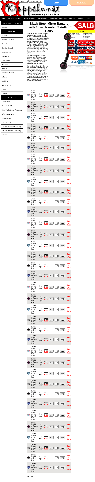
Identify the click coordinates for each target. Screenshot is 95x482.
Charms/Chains (7, 118)
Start (3, 18)
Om (88, 18)
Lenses (72, 18)
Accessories (6, 102)
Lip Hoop (5, 81)
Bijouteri (81, 18)
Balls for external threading (12, 110)
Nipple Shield (6, 85)
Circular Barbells (7, 48)
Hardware (5, 64)
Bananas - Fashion (8, 40)
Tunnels (4, 93)
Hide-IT (4, 69)
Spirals (4, 89)
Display (4, 27)
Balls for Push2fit (8, 114)
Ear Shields (6, 56)
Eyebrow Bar (6, 60)
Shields (4, 135)
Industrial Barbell (8, 73)
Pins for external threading (11, 126)
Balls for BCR (7, 106)
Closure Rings (6, 52)
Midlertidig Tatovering (58, 18)
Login (56, 3)
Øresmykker (42, 18)
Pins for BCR (6, 122)
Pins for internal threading (11, 131)
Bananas (4, 36)
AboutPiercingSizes (35, 80)
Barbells (4, 44)
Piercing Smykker (15, 18)
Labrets (4, 77)
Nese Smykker (29, 18)
